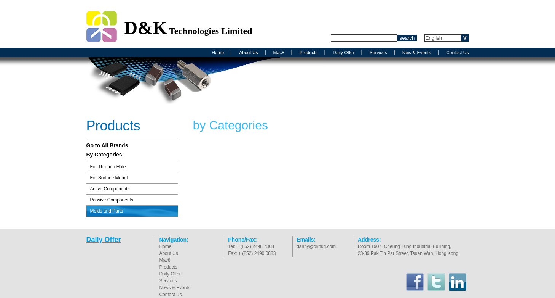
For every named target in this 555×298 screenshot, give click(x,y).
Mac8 (278, 52)
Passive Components (111, 200)
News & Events (174, 287)
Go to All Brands (107, 145)
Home (218, 52)
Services (378, 52)
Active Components (110, 189)
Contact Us (457, 52)
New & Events (416, 52)
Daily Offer (343, 52)
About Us (248, 52)
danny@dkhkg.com (316, 246)
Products (308, 52)
